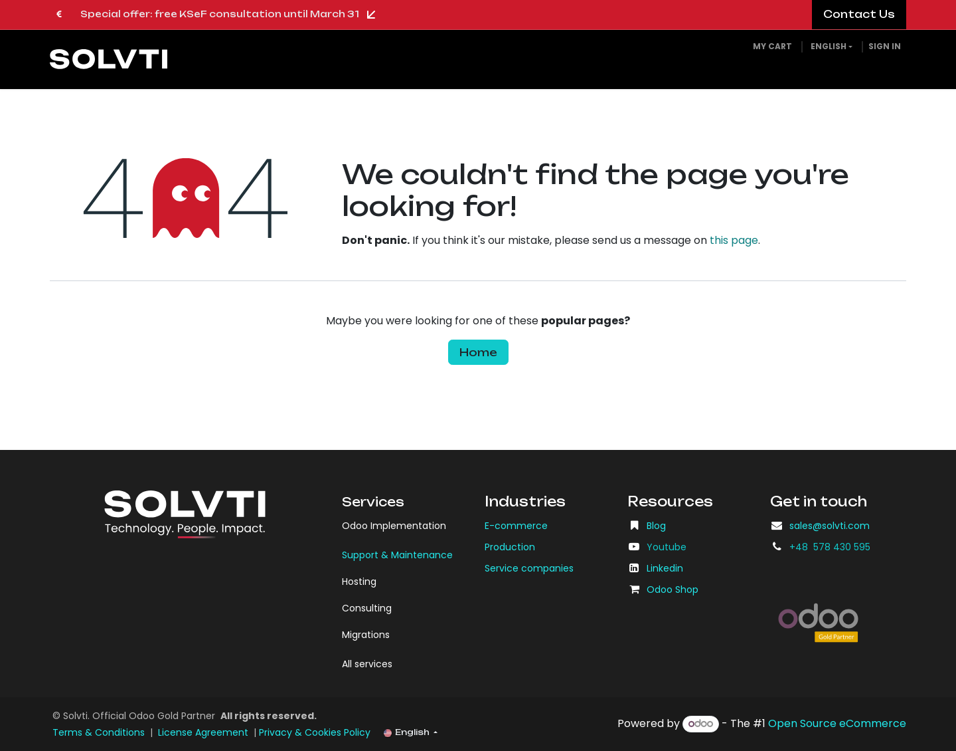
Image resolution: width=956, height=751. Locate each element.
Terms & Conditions (98, 732)
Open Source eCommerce (837, 723)
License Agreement (203, 732)
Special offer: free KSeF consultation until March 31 (229, 15)
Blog (656, 525)
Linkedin (665, 568)
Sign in (884, 46)
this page (734, 240)
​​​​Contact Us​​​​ (859, 14)
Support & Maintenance (397, 555)
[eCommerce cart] (772, 46)
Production (510, 547)
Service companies (529, 568)
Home (478, 352)
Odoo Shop (672, 589)
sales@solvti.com (829, 525)
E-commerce (516, 525)
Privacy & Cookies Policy (314, 732)
